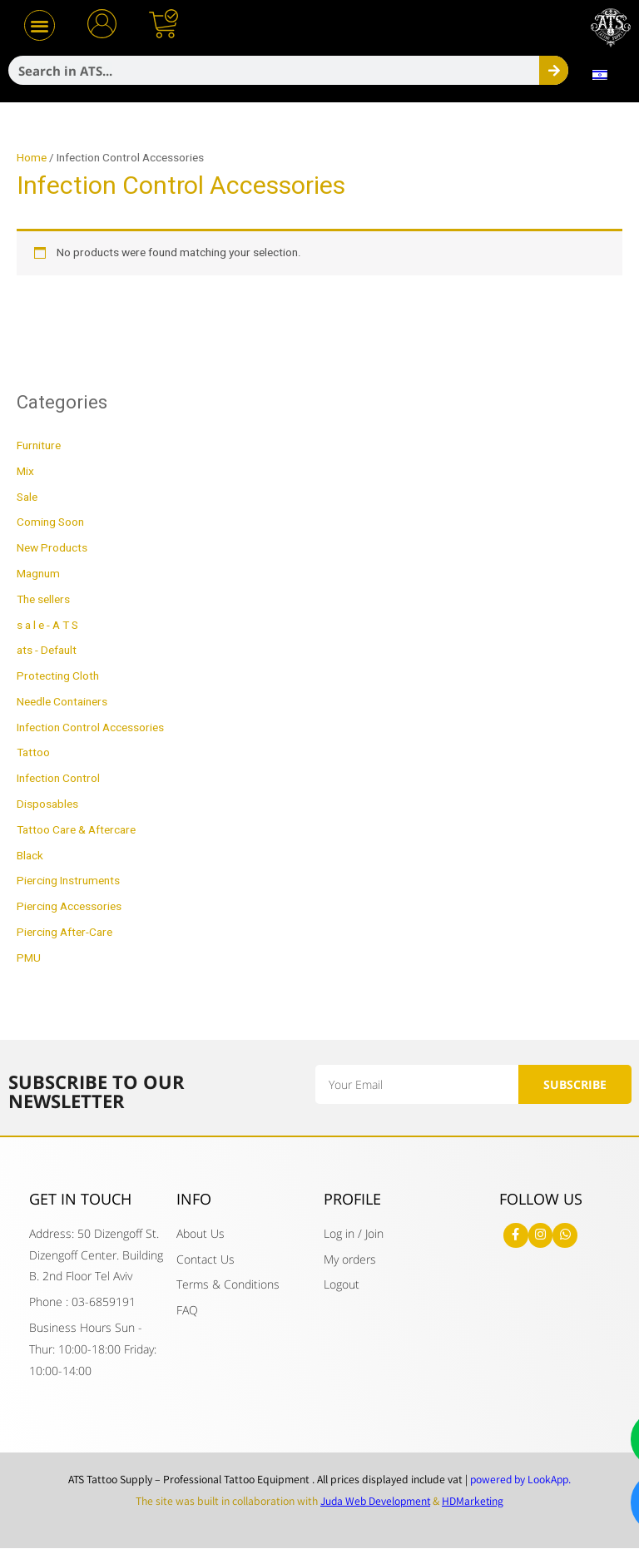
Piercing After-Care (64, 932)
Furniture (39, 446)
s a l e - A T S (47, 625)
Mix (25, 471)
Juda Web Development (375, 1500)
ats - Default (47, 650)
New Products (52, 548)
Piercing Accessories (69, 906)
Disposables (47, 804)
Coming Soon (50, 522)
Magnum (38, 574)
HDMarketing (474, 1500)
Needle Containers (62, 702)
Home (32, 158)
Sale (27, 497)
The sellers (43, 599)
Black (30, 856)
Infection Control (58, 778)
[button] (39, 25)
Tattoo (33, 753)
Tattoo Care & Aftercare (76, 830)
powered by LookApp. (520, 1479)
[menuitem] (599, 75)
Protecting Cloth (58, 676)
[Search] (553, 70)
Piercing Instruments (68, 881)
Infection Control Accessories (90, 728)
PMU (29, 958)
